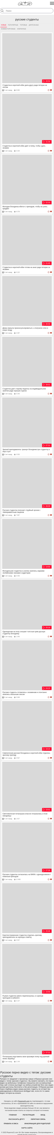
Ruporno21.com (23, 1101)
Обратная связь (38, 1119)
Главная (13, 1115)
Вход (43, 1115)
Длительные (34, 25)
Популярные (13, 25)
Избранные (21, 29)
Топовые (23, 25)
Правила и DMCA (11, 1123)
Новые (3, 25)
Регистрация (28, 1115)
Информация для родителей (37, 1123)
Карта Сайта (27, 1128)
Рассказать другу (17, 1119)
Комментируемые (8, 29)
